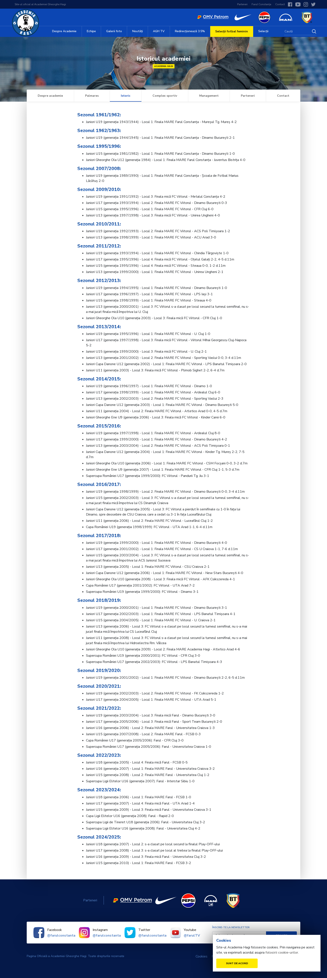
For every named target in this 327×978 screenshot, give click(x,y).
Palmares (92, 96)
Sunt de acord (237, 963)
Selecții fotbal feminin (231, 31)
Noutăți (137, 31)
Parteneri (242, 4)
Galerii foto (114, 31)
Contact (280, 4)
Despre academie (50, 96)
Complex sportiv (165, 96)
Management (209, 96)
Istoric (125, 96)
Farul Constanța (261, 4)
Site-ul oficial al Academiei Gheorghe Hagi (40, 4)
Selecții (263, 31)
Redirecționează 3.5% (190, 31)
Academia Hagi (163, 66)
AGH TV (159, 31)
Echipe (91, 31)
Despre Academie (64, 31)
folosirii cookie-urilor (281, 952)
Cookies (201, 956)
